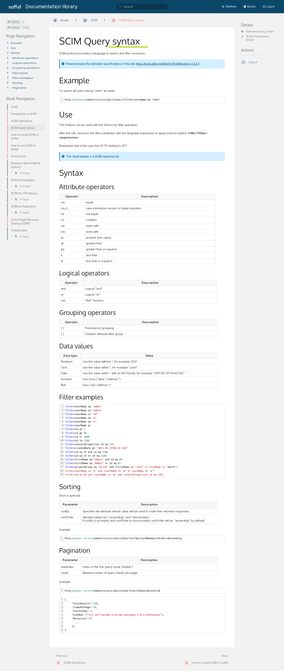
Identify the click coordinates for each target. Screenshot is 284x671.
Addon (13, 27)
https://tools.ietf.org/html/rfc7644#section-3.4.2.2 (167, 63)
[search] (142, 6)
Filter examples (22, 77)
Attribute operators (25, 58)
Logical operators (24, 62)
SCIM (26, 27)
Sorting (17, 82)
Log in (269, 6)
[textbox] (144, 99)
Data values (20, 72)
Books (249, 6)
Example (16, 43)
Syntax (15, 52)
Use (13, 47)
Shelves (229, 6)
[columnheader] (71, 196)
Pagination (19, 87)
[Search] (120, 6)
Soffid (13, 21)
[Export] (259, 62)
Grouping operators (25, 67)
